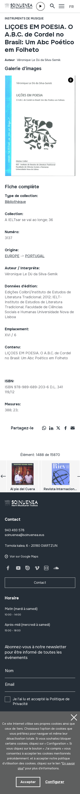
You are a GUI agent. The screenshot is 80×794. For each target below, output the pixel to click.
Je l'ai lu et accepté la (41, 701)
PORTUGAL (34, 256)
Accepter (28, 782)
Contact (40, 583)
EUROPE (12, 256)
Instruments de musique (24, 18)
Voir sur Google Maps (24, 556)
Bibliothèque (15, 202)
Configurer (54, 782)
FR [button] (71, 7)
